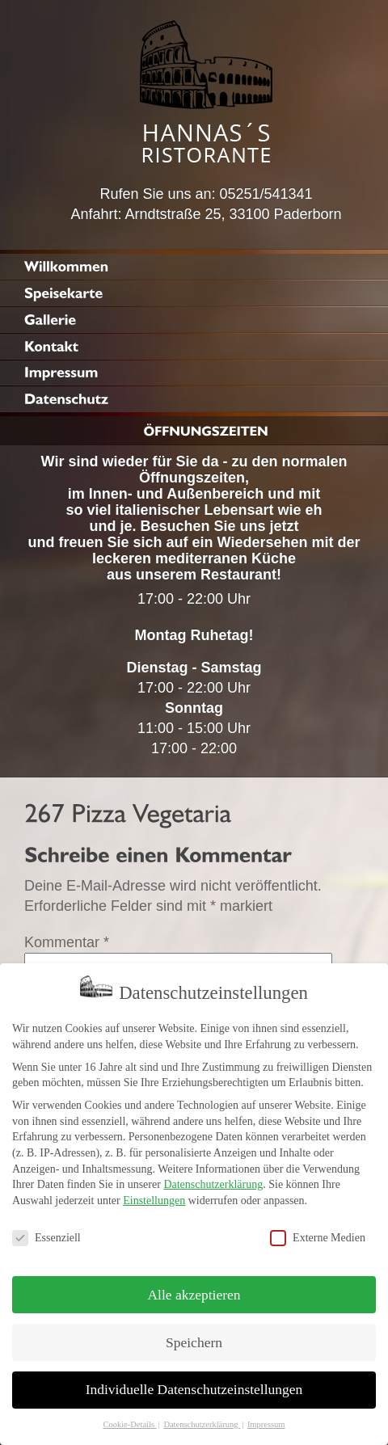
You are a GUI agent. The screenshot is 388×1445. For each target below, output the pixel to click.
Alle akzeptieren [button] (193, 1284)
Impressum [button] (266, 1414)
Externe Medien (317, 1228)
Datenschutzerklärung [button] (201, 1414)
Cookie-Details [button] (129, 1414)
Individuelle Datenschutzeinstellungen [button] (194, 1379)
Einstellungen (154, 1191)
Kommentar (66, 942)
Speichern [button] (194, 1332)
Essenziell (46, 1228)
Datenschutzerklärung (213, 1175)
